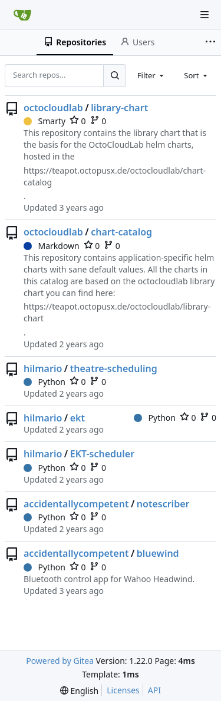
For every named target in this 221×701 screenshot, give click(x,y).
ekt (77, 418)
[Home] (22, 14)
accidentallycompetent (76, 504)
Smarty (44, 121)
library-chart (119, 108)
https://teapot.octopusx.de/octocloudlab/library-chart (117, 312)
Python (44, 381)
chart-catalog (121, 232)
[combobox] (151, 75)
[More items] (211, 42)
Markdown (52, 245)
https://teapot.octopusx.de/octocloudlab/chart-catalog (115, 176)
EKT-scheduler (102, 454)
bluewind (158, 553)
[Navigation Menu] (204, 14)
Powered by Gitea (60, 660)
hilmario (43, 368)
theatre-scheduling (113, 368)
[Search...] (114, 75)
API (154, 690)
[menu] (79, 690)
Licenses (123, 690)
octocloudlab (53, 108)
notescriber (163, 504)
